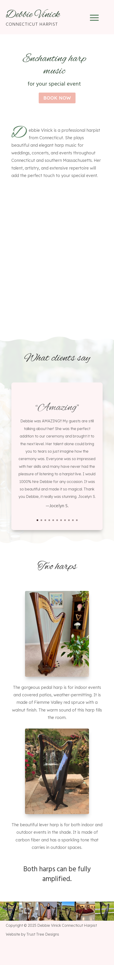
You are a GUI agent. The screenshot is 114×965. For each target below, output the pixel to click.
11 (77, 520)
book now (57, 98)
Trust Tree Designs (42, 934)
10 (73, 520)
